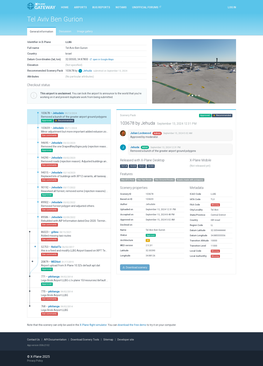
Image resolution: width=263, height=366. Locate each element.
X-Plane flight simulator (93, 324)
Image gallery (85, 31)
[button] (158, 71)
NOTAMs (121, 7)
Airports (80, 7)
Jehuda (87, 70)
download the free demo (132, 324)
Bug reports (101, 7)
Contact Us (33, 339)
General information (41, 31)
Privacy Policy (35, 360)
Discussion (65, 31)
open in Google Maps (102, 59)
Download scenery (134, 267)
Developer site (125, 339)
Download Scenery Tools (85, 339)
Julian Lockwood (141, 132)
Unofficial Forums (146, 7)
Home (65, 7)
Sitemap (108, 339)
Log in (232, 7)
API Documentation (55, 339)
